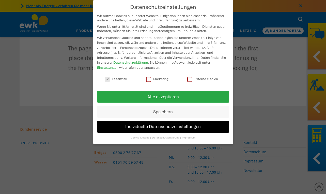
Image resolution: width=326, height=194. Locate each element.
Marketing (157, 74)
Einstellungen (107, 63)
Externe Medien (202, 74)
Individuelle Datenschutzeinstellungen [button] (163, 121)
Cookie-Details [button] (140, 132)
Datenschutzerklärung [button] (166, 132)
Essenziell (116, 74)
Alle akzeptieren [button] (163, 91)
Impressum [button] (188, 132)
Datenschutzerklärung (130, 58)
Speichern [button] (163, 106)
